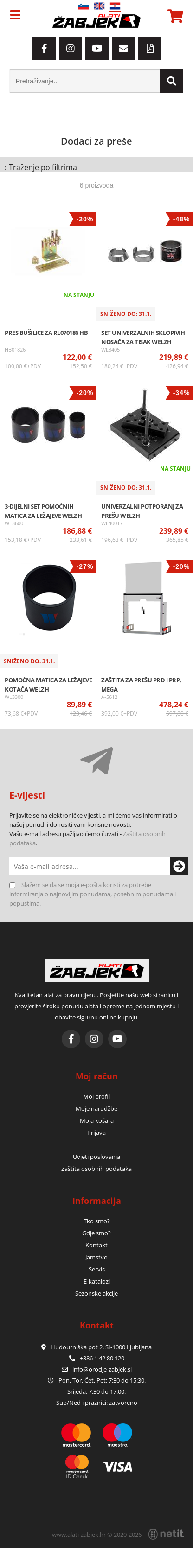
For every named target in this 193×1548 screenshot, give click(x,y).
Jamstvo (96, 1257)
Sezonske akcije (96, 1293)
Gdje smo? (96, 1233)
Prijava (96, 1132)
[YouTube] (97, 48)
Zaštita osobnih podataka (96, 1168)
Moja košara (97, 1120)
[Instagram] (70, 48)
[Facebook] (44, 48)
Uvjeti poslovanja (96, 1156)
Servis (97, 1269)
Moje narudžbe (96, 1108)
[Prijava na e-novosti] (174, 866)
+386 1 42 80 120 (96, 1358)
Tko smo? (97, 1221)
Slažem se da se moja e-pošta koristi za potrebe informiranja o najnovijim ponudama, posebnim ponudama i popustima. (92, 894)
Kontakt (96, 1245)
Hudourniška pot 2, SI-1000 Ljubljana (96, 1347)
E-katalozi (97, 1281)
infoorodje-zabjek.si (102, 1369)
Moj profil (96, 1096)
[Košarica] (174, 16)
